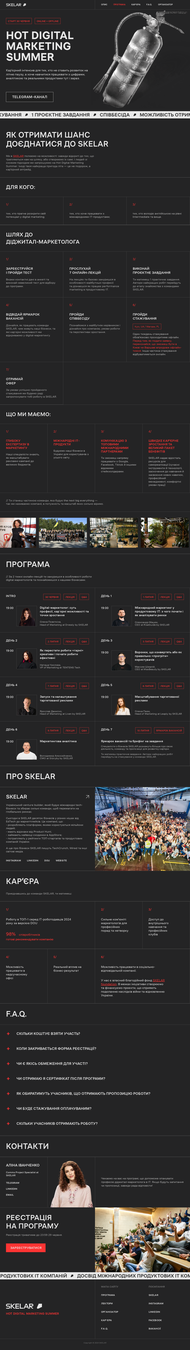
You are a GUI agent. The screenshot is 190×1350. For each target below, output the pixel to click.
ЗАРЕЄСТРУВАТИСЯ (26, 1247)
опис (104, 4)
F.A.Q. (149, 4)
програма (119, 4)
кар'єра (135, 4)
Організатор (165, 4)
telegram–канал (29, 97)
